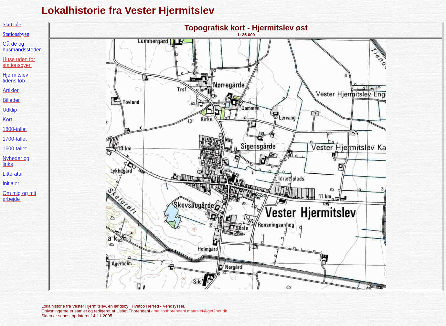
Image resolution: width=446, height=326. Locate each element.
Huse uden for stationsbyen (19, 62)
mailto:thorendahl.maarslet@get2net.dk (190, 311)
